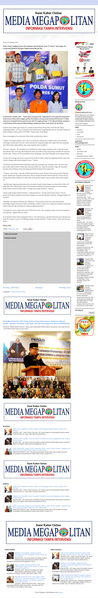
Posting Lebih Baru (11, 287)
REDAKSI (80, 154)
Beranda (39, 287)
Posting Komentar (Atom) (18, 292)
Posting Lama (65, 287)
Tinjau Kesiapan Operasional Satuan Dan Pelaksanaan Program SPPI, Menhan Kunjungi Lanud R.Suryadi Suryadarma (31, 566)
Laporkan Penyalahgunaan (81, 142)
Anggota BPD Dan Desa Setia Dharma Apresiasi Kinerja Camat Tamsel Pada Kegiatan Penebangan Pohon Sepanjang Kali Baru (85, 264)
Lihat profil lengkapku (81, 123)
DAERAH (79, 130)
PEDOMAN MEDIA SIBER (85, 156)
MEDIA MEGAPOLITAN (84, 112)
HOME (79, 149)
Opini (78, 134)
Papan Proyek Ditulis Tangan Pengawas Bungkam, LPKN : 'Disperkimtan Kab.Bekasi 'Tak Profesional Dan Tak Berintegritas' (85, 239)
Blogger (60, 592)
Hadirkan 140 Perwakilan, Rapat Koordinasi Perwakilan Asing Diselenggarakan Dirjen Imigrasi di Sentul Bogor (85, 214)
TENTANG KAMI (82, 151)
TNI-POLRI (80, 137)
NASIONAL (80, 132)
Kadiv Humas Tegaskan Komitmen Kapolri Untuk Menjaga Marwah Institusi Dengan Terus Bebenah (85, 190)
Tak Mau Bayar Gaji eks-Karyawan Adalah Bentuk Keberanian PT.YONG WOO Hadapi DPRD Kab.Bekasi (85, 290)
